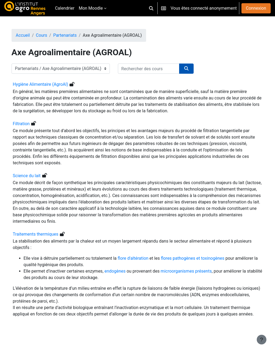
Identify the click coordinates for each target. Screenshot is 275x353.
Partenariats (72, 35)
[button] (151, 8)
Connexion (256, 8)
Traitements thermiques (43, 234)
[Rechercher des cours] (156, 69)
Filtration (28, 123)
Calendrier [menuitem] (65, 8)
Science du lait (34, 175)
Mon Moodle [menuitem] (91, 8)
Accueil (30, 35)
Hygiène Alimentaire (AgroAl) (48, 84)
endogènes (123, 271)
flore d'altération (140, 258)
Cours (49, 35)
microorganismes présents (193, 271)
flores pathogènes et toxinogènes (200, 258)
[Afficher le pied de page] (261, 339)
